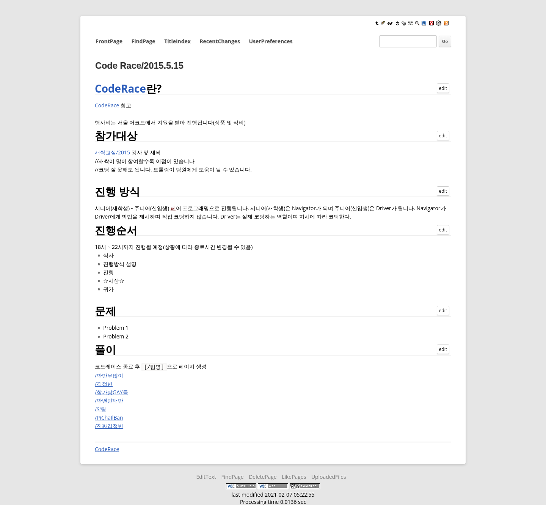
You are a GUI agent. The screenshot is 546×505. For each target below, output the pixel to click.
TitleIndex (177, 41)
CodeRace (120, 88)
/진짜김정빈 (109, 425)
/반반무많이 (109, 375)
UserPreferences (271, 41)
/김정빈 (104, 383)
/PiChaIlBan (109, 417)
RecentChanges (219, 41)
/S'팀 (100, 408)
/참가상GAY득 (111, 391)
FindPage (143, 41)
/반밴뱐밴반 (109, 400)
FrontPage (109, 41)
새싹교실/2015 (112, 152)
